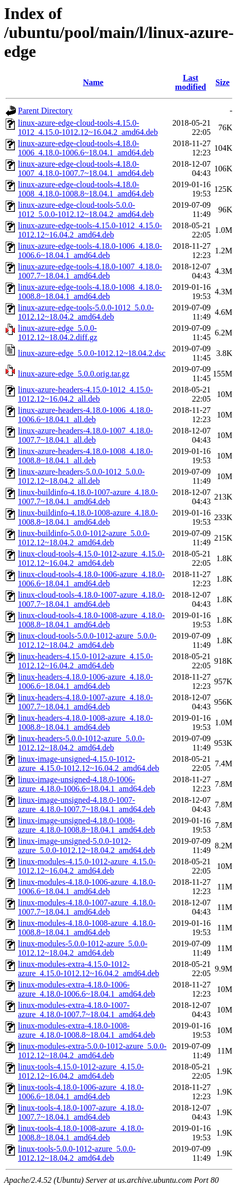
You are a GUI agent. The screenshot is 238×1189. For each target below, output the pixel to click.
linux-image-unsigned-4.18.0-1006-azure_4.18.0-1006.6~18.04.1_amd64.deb (86, 784)
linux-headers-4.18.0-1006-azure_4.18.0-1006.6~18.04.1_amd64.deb (85, 681)
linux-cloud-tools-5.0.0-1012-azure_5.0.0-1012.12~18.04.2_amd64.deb (87, 640)
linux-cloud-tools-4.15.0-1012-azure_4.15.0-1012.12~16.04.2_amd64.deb (91, 558)
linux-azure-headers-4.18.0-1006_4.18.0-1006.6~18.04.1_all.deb (85, 415)
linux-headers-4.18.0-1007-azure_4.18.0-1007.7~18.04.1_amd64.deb (85, 702)
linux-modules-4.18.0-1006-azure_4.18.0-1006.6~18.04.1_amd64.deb (86, 887)
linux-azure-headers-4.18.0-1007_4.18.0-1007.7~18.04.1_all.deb (85, 435)
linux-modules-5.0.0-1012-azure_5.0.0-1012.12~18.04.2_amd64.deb (82, 948)
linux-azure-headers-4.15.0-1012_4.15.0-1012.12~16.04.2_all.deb (85, 394)
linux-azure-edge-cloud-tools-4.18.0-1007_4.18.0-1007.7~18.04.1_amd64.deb (86, 168)
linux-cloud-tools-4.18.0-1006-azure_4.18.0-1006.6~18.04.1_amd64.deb (91, 579)
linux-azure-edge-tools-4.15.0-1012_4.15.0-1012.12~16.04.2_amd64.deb (90, 230)
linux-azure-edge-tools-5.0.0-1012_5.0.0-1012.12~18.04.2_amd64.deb (86, 312)
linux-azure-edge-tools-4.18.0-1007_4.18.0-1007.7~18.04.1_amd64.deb (90, 271)
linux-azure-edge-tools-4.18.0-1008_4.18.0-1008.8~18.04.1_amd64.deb (90, 292)
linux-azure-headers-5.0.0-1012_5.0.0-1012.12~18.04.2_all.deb (81, 476)
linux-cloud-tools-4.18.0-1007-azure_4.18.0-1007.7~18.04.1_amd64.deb (91, 599)
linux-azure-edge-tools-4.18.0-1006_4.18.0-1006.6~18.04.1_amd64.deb (90, 251)
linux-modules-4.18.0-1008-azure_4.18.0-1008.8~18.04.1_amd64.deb (86, 928)
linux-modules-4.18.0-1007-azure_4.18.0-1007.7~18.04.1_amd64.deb (86, 907)
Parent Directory (45, 110)
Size (222, 82)
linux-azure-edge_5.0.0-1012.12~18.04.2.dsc (92, 353)
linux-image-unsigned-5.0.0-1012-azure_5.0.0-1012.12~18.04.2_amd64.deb (86, 846)
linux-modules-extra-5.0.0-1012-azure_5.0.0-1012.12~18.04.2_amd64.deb (92, 1051)
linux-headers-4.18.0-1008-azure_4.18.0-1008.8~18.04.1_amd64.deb (85, 722)
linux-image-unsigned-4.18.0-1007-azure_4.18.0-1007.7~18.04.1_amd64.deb (86, 805)
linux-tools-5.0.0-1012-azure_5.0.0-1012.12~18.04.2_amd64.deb (76, 1153)
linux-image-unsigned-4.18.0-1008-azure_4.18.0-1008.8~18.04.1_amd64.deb (86, 825)
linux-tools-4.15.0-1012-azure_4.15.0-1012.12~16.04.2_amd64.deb (81, 1071)
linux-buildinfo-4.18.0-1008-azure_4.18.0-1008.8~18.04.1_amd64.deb (88, 517)
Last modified (190, 82)
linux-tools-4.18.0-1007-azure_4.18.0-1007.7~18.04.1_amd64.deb (81, 1112)
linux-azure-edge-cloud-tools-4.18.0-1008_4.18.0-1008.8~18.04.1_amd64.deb (86, 189)
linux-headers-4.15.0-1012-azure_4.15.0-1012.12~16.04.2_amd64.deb (85, 661)
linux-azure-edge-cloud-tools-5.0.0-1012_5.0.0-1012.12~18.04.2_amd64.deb (86, 210)
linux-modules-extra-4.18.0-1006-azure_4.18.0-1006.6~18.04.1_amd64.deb (86, 989)
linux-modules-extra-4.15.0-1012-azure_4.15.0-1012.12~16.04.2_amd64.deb (88, 969)
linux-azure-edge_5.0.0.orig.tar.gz (73, 373)
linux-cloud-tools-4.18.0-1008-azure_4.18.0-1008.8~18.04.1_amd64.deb (91, 620)
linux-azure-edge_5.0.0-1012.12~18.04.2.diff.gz (57, 333)
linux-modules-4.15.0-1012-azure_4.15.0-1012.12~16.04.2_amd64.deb (86, 866)
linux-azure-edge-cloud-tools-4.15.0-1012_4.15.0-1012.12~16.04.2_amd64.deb (88, 127)
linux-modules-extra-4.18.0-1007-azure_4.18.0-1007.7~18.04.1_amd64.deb (86, 1010)
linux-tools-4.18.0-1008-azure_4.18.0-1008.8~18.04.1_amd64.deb (81, 1133)
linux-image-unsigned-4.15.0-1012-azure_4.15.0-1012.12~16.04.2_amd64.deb (88, 763)
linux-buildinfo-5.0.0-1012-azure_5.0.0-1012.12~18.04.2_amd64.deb (84, 538)
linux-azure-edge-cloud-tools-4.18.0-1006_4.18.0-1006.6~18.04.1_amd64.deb (86, 148)
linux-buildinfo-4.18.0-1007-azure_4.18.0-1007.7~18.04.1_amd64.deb (88, 497)
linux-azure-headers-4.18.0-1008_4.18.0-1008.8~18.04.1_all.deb (85, 456)
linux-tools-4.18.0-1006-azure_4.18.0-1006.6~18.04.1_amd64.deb (81, 1092)
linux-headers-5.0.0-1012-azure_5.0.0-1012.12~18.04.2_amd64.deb (81, 743)
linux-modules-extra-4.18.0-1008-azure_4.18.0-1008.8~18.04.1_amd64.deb (86, 1030)
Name (93, 82)
